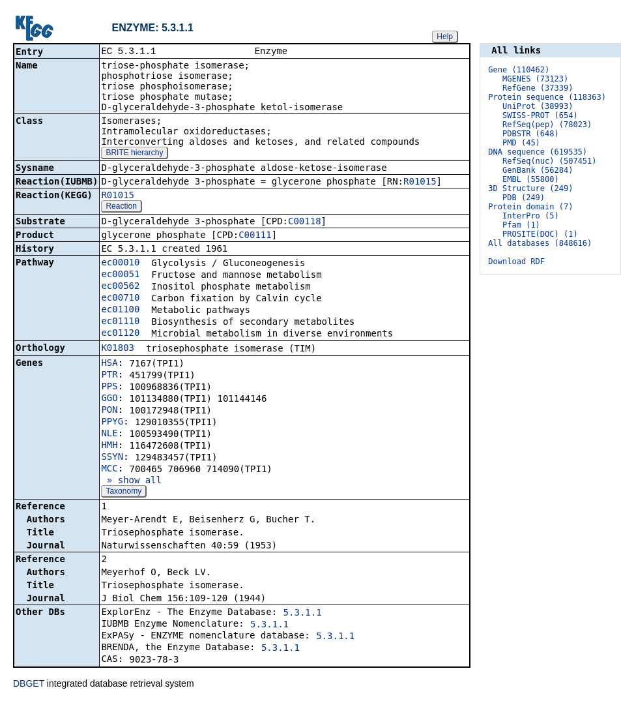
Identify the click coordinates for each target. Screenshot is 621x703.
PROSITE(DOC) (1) (540, 234)
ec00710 (120, 298)
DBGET (28, 685)
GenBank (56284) (537, 170)
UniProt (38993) (537, 106)
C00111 (255, 236)
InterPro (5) (530, 215)
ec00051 (120, 275)
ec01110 (120, 322)
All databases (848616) (540, 243)
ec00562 (120, 287)
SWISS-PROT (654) (540, 115)
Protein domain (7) (530, 206)
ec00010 (120, 263)
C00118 (304, 222)
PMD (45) (521, 142)
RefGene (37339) (537, 88)
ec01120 (120, 334)
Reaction (121, 207)
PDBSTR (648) (530, 133)
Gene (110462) (518, 69)
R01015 (420, 182)
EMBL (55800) (530, 179)
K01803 (117, 349)
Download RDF (516, 261)
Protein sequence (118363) (547, 97)
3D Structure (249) (530, 188)
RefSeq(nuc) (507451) (549, 161)
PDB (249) (523, 197)
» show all (131, 481)
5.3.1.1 (302, 613)
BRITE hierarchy (134, 153)
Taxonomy (123, 492)
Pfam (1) (521, 225)
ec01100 (120, 310)
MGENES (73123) (535, 78)
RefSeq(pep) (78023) (547, 124)
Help (445, 36)
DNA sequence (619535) (537, 152)
